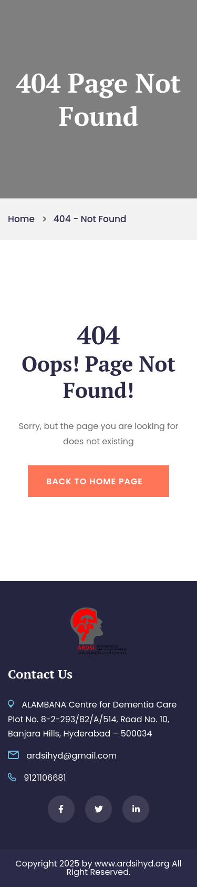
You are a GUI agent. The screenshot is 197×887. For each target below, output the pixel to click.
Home (23, 219)
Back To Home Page (94, 481)
